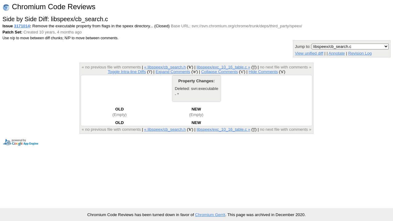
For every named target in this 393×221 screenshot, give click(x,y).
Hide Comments (263, 71)
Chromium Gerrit (210, 214)
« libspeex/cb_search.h (165, 67)
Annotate (337, 53)
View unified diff (309, 53)
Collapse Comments (219, 71)
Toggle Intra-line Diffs (127, 71)
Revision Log (360, 53)
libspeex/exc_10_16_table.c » (223, 67)
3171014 (22, 26)
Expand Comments (173, 71)
